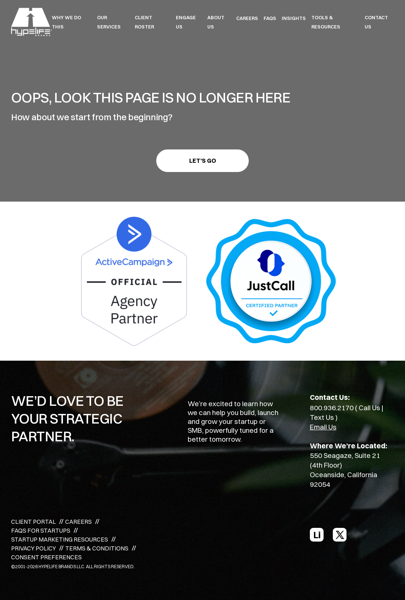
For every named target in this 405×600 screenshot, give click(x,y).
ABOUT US (215, 22)
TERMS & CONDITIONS (96, 548)
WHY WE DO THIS (66, 22)
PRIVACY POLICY (33, 548)
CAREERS (247, 18)
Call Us (369, 407)
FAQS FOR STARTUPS (40, 530)
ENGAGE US (186, 22)
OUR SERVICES (109, 22)
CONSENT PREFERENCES (46, 557)
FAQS (270, 18)
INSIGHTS (294, 18)
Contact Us (376, 22)
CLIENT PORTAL (33, 521)
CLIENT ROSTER (144, 22)
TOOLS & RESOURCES (325, 22)
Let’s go (202, 160)
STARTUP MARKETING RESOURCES (59, 539)
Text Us (322, 417)
